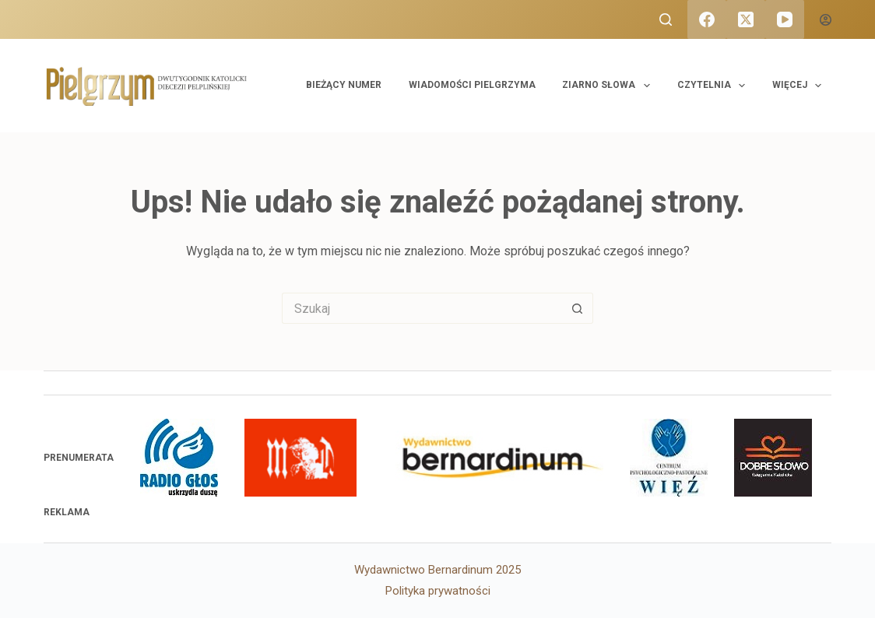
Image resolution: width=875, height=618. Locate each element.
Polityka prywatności (437, 591)
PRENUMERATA (79, 457)
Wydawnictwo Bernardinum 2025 (437, 570)
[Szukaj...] (422, 308)
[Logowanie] (825, 20)
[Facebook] (706, 19)
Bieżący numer (343, 84)
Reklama (67, 512)
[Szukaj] (665, 19)
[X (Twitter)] (745, 19)
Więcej (800, 85)
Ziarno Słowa (608, 85)
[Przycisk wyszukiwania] (577, 308)
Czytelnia (714, 85)
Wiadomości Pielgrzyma (472, 84)
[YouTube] (784, 19)
